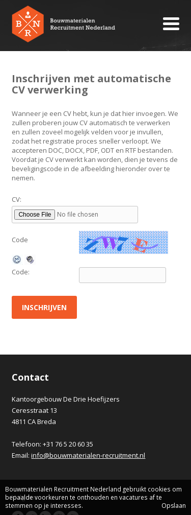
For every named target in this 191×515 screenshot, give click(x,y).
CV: (16, 199)
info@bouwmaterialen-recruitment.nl (88, 455)
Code (20, 239)
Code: (21, 271)
